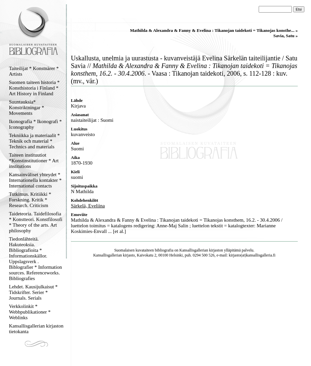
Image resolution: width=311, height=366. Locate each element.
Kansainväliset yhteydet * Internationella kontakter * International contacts (35, 180)
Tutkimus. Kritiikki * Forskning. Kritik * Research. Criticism (30, 199)
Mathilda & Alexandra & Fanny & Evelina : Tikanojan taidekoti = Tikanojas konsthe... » (214, 30)
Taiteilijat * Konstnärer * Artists (34, 71)
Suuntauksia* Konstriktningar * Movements (26, 107)
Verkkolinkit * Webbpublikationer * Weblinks (30, 312)
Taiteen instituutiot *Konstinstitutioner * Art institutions (34, 160)
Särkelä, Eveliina (88, 205)
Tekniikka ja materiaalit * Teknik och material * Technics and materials (34, 141)
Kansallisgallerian (194, 250)
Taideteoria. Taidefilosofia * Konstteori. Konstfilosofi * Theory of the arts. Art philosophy (35, 222)
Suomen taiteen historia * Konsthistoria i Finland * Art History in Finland (34, 88)
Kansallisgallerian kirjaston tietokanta (36, 328)
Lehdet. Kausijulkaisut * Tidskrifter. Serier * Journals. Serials (33, 292)
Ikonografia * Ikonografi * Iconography (35, 124)
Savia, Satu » (285, 35)
